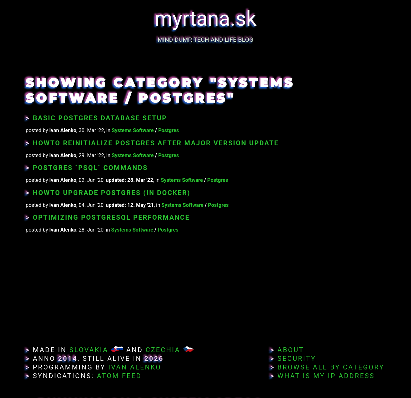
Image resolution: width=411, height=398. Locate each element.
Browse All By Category (330, 367)
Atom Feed (119, 376)
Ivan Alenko (134, 367)
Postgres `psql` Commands (90, 168)
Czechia (162, 350)
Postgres (168, 130)
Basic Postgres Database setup (100, 118)
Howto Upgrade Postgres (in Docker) (111, 193)
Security (296, 358)
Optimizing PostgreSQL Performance (111, 217)
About (290, 350)
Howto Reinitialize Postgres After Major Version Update (156, 143)
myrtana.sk (205, 19)
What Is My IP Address (326, 376)
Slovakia (88, 350)
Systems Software (133, 130)
